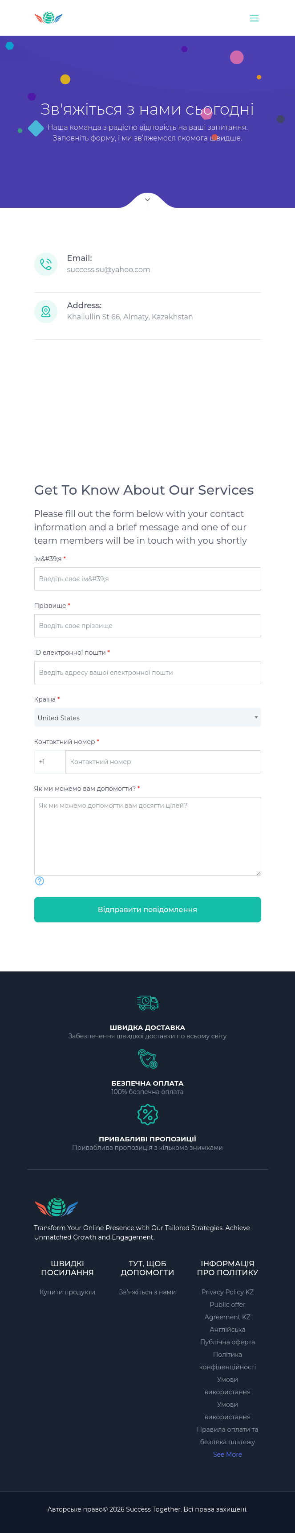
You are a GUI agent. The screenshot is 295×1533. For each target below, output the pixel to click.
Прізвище (52, 606)
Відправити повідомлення (148, 909)
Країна (47, 699)
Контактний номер (66, 742)
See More (227, 1454)
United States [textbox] (59, 718)
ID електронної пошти (72, 653)
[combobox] (147, 717)
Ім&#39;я (50, 559)
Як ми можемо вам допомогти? (87, 789)
